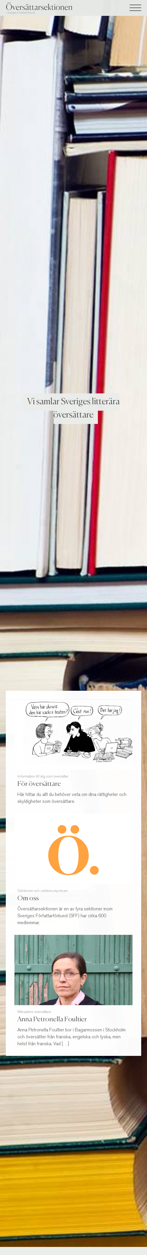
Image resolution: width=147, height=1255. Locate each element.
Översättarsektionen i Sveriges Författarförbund (49, 8)
